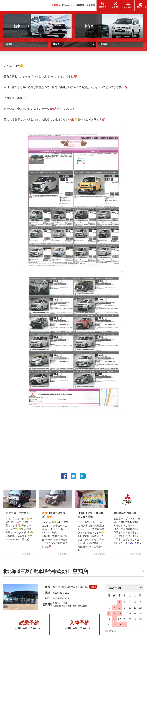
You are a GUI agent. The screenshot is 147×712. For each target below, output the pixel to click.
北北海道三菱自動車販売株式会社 (45, 573)
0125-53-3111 (61, 595)
